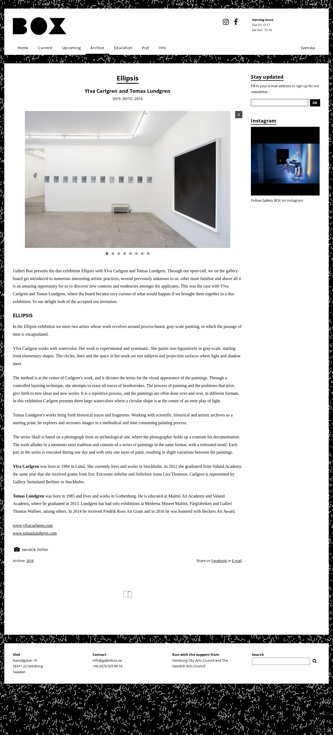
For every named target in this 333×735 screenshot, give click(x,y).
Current (45, 47)
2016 (30, 560)
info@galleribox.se (107, 660)
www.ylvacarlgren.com (33, 525)
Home (23, 47)
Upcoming (71, 47)
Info (162, 47)
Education (123, 47)
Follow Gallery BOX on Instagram (277, 200)
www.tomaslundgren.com (35, 533)
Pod (145, 47)
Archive (97, 47)
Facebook (219, 560)
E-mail (237, 560)
